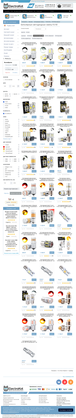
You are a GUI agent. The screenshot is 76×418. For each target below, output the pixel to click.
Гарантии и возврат (26, 399)
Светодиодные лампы (39, 21)
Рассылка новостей (44, 402)
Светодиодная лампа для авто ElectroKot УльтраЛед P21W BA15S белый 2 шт (47, 44)
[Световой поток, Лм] (6, 183)
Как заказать (25, 11)
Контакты (31, 11)
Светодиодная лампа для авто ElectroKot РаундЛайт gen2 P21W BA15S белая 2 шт (29, 44)
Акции (6, 53)
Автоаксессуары (8, 38)
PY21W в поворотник (37, 38)
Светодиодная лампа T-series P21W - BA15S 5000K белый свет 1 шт (29, 261)
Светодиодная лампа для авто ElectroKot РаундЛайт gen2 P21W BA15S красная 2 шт (29, 179)
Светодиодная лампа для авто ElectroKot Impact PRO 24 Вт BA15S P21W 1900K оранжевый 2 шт (65, 153)
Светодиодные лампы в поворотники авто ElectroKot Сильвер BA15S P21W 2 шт (65, 179)
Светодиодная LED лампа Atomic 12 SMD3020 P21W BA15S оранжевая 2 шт (46, 98)
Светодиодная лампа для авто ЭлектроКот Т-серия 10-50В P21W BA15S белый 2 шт (47, 71)
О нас (12, 11)
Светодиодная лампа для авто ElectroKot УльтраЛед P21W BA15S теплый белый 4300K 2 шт (64, 44)
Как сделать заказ (25, 398)
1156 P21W (47, 21)
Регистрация (41, 1)
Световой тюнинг (9, 32)
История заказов (43, 399)
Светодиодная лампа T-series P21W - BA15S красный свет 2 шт (47, 206)
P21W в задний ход (25, 38)
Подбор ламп (9, 26)
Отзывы (23, 402)
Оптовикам (6, 405)
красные (23, 35)
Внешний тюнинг (9, 35)
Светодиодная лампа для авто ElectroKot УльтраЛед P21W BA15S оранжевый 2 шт (47, 315)
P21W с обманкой (49, 35)
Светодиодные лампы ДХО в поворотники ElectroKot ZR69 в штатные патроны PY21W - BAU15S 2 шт (29, 125)
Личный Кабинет (43, 398)
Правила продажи (7, 401)
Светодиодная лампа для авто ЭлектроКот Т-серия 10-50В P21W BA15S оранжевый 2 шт (65, 315)
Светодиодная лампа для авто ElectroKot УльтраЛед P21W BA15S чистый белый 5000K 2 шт (29, 71)
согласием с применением (9, 410)
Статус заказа (39, 11)
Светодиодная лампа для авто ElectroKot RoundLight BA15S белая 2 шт (29, 288)
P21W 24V (29, 35)
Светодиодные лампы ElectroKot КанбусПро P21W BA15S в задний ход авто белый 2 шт (65, 125)
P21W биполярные (37, 35)
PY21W (27, 32)
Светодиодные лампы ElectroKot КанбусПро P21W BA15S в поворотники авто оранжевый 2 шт (46, 180)
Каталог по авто (8, 44)
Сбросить (7, 72)
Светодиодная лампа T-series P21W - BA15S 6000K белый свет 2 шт (29, 98)
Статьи (23, 401)
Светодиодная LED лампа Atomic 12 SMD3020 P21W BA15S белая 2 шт (65, 71)
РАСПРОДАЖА (8, 50)
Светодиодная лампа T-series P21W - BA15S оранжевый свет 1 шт (64, 261)
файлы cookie (39, 408)
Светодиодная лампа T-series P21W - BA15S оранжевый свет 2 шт (47, 152)
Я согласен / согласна (66, 410)
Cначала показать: (25, 28)
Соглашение (24, 404)
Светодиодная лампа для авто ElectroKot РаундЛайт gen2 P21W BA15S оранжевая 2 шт (29, 234)
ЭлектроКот (7, 11)
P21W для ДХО (58, 35)
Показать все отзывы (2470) (11, 253)
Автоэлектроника (9, 41)
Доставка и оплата (18, 11)
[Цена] (6, 86)
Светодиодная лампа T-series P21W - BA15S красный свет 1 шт (47, 260)
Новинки (6, 56)
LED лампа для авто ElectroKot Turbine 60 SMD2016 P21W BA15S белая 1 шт (47, 234)
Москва (6, 1)
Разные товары (8, 47)
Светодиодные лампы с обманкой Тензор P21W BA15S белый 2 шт (29, 152)
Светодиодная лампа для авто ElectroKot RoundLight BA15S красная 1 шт (47, 288)
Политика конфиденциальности (11, 412)
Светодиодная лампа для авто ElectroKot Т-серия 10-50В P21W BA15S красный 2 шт (64, 288)
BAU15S (23, 32)
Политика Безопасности (9, 404)
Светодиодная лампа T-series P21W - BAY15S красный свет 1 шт (29, 341)
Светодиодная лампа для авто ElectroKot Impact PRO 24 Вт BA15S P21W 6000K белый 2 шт (47, 125)
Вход (32, 1)
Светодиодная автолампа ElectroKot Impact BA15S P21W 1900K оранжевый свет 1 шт (65, 234)
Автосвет (6, 29)
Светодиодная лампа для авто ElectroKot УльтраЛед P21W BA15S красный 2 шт (29, 315)
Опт (34, 11)
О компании (6, 402)
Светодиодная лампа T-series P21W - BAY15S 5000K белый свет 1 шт (65, 206)
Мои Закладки (42, 401)
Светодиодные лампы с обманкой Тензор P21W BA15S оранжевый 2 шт (29, 206)
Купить (34, 62)
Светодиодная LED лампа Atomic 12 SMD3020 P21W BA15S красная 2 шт (65, 98)
